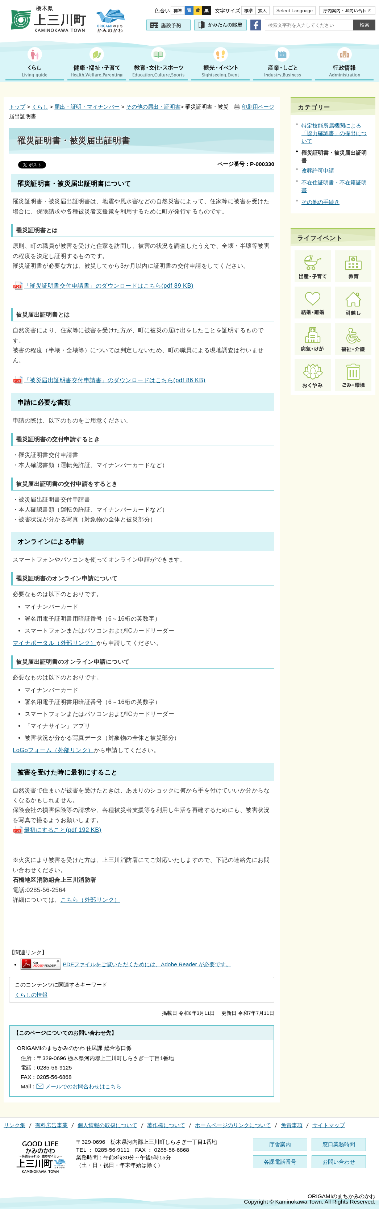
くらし (40, 107)
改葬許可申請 (317, 170)
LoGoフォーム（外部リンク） (53, 750)
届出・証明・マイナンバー (87, 107)
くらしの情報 (31, 995)
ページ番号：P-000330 (245, 164)
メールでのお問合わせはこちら (83, 1086)
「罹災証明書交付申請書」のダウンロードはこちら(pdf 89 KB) (103, 285)
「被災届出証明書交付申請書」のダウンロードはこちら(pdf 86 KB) (109, 380)
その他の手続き (320, 202)
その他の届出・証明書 (153, 107)
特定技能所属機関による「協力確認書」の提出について (334, 133)
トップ (17, 107)
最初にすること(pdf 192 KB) (57, 829)
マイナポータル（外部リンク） (54, 642)
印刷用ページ (258, 107)
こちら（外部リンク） (90, 899)
